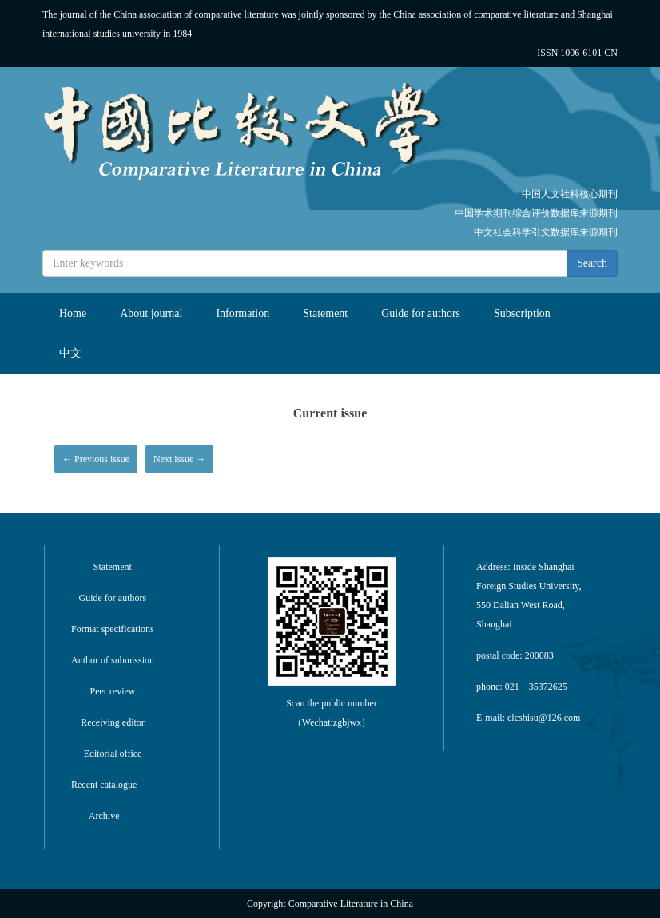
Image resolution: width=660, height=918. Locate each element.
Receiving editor (113, 722)
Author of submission (112, 660)
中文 (70, 353)
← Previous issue (95, 459)
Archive (104, 815)
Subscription (522, 313)
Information (242, 313)
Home (72, 313)
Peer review (113, 691)
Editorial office (113, 753)
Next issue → (179, 459)
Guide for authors (420, 313)
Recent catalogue (104, 784)
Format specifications (112, 629)
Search (592, 263)
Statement (325, 313)
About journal (151, 313)
